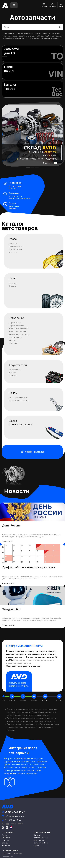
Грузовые (12, 286)
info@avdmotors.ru (14, 816)
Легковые (12, 283)
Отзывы (5, 843)
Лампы (13, 393)
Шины (12, 278)
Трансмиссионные (16, 246)
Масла (13, 239)
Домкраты (13, 343)
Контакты (6, 837)
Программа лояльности (12, 853)
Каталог (37, 835)
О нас (4, 835)
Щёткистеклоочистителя (20, 422)
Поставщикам (7, 856)
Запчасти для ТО (41, 837)
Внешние (12, 373)
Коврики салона (15, 323)
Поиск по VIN (39, 840)
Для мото (12, 375)
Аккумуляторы (18, 365)
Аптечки (12, 340)
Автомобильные (15, 370)
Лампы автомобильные (18, 398)
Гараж (36, 845)
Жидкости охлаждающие (19, 328)
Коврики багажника (16, 325)
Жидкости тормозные (17, 331)
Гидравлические (15, 249)
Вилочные (13, 252)
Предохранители (15, 337)
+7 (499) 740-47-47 (15, 812)
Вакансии (6, 845)
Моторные (13, 243)
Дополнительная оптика (18, 400)
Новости (5, 840)
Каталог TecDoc (41, 843)
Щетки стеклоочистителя (19, 334)
